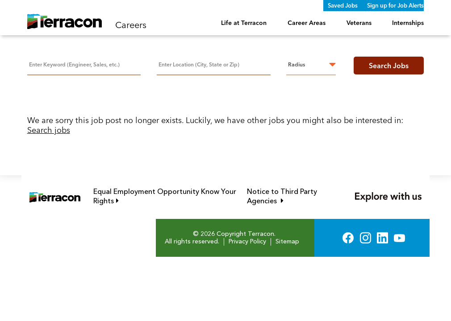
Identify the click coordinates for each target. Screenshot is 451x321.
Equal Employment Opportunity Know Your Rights (164, 197)
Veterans (359, 23)
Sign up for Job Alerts (395, 5)
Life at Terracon (244, 23)
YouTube (399, 237)
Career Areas (307, 23)
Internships (408, 23)
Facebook (348, 237)
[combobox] (214, 64)
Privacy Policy (247, 242)
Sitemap (287, 242)
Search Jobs (389, 65)
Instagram (365, 237)
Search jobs (48, 130)
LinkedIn (382, 237)
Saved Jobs (343, 5)
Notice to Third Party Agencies (292, 197)
